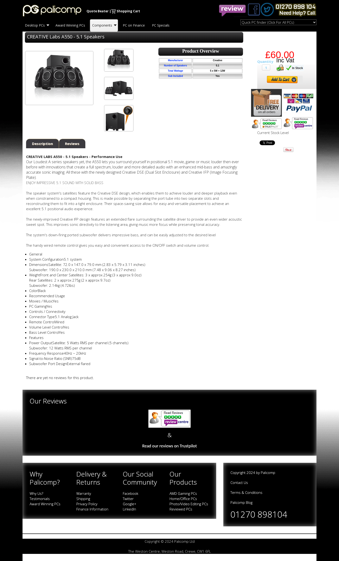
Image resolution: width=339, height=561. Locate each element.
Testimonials (40, 498)
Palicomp (268, 472)
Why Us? (36, 493)
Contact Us (239, 482)
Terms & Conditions (246, 492)
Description (42, 143)
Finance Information (92, 509)
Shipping (83, 498)
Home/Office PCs (183, 498)
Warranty (83, 493)
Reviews (72, 143)
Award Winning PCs (45, 503)
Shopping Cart (128, 11)
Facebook (130, 493)
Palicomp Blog (241, 502)
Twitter (128, 498)
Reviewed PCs (181, 509)
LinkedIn (129, 509)
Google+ (129, 503)
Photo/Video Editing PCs (189, 503)
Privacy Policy (86, 503)
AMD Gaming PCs (183, 493)
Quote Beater (98, 11)
